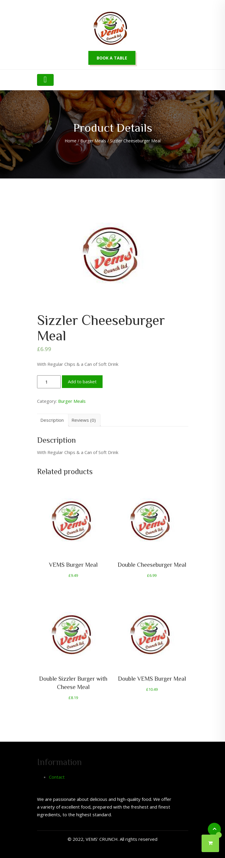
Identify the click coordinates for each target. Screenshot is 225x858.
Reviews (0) (83, 420)
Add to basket (82, 381)
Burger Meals (93, 141)
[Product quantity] (49, 381)
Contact (57, 777)
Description (52, 420)
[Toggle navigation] (45, 80)
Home (70, 141)
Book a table (112, 58)
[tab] (52, 420)
